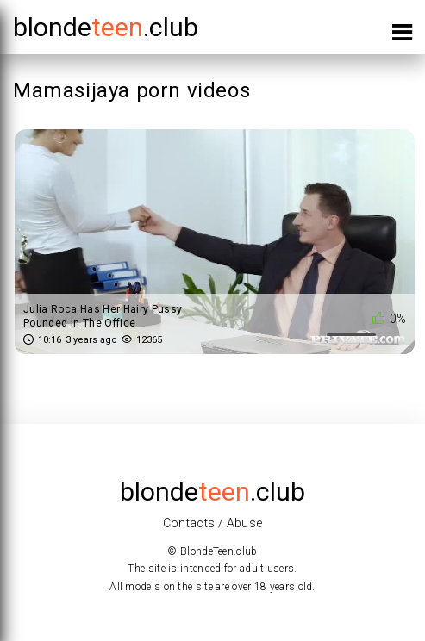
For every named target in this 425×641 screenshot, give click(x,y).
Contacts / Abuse (213, 523)
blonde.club (105, 27)
